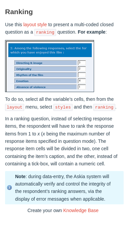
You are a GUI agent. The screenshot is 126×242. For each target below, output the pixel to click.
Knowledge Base (80, 210)
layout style (35, 24)
